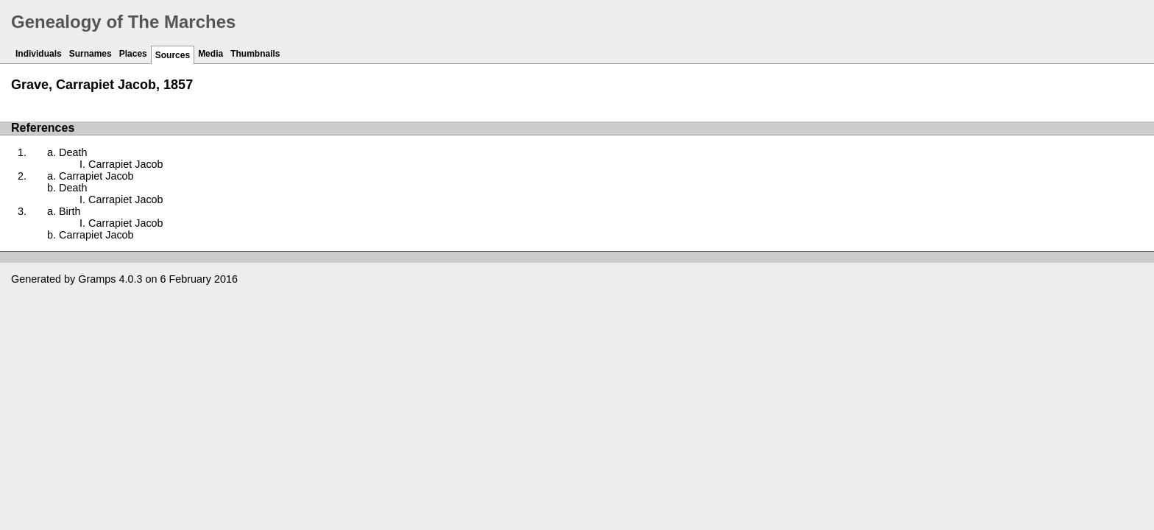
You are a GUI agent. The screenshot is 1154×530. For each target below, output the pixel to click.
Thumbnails (255, 54)
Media (210, 54)
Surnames (90, 54)
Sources (172, 55)
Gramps (97, 279)
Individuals (38, 54)
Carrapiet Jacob (125, 164)
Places (133, 54)
